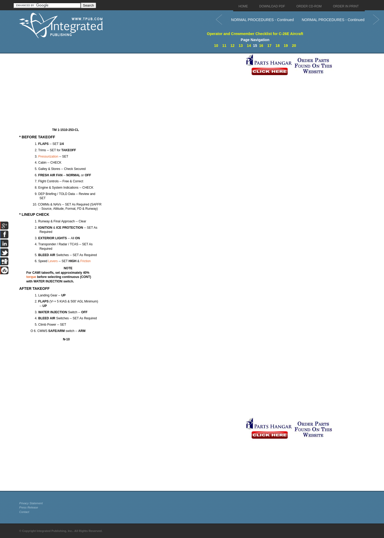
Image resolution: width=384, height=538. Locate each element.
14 (249, 45)
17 (269, 45)
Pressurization (48, 156)
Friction (85, 261)
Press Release (28, 507)
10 (216, 45)
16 (261, 45)
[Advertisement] (131, 90)
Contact (24, 511)
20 (294, 45)
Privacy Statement (31, 503)
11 (224, 45)
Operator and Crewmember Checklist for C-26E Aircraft (255, 34)
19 (286, 45)
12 (233, 45)
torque (31, 277)
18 (278, 45)
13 (241, 45)
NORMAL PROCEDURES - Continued (262, 20)
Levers (53, 261)
